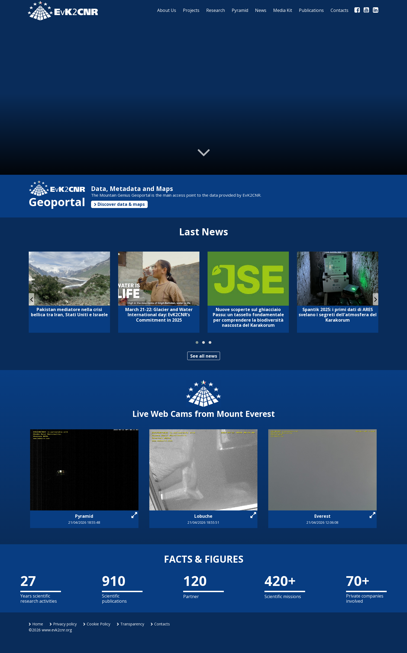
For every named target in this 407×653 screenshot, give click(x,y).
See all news (203, 356)
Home (36, 623)
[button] (197, 342)
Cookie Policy (96, 623)
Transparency (130, 623)
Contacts (160, 623)
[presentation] (31, 299)
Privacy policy (63, 623)
